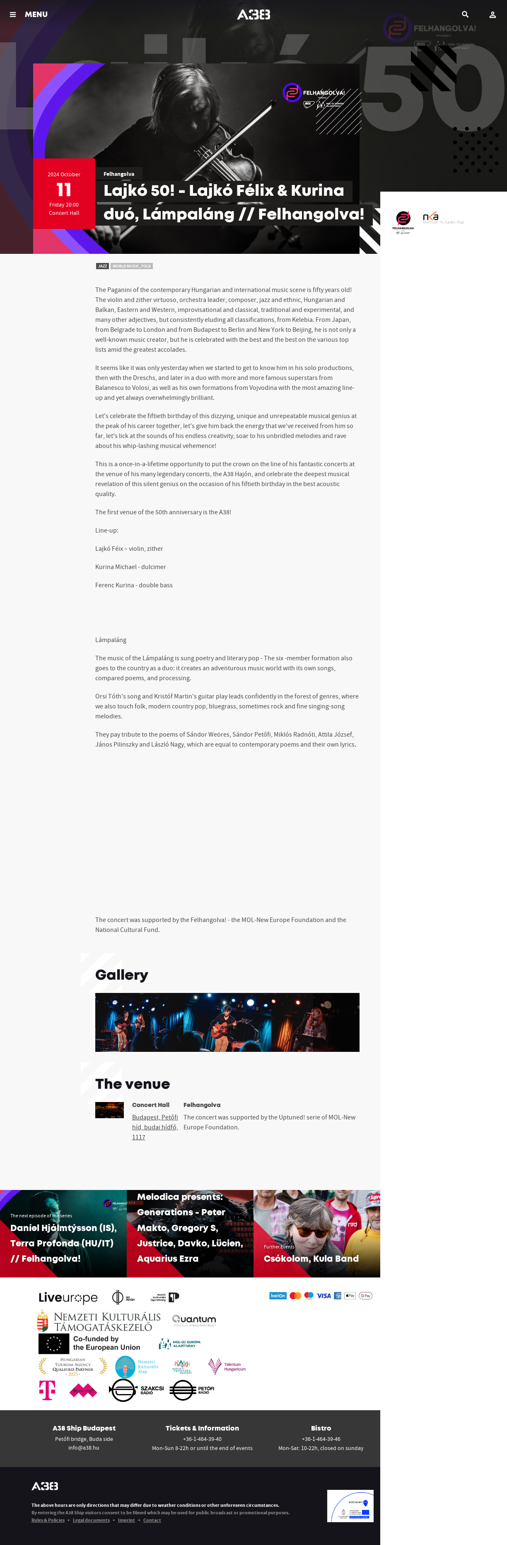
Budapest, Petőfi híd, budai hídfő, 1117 (155, 1127)
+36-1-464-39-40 (202, 1439)
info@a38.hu (83, 1447)
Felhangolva (119, 174)
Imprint (126, 1520)
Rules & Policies (48, 1520)
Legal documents (91, 1520)
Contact (152, 1520)
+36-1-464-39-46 (321, 1439)
